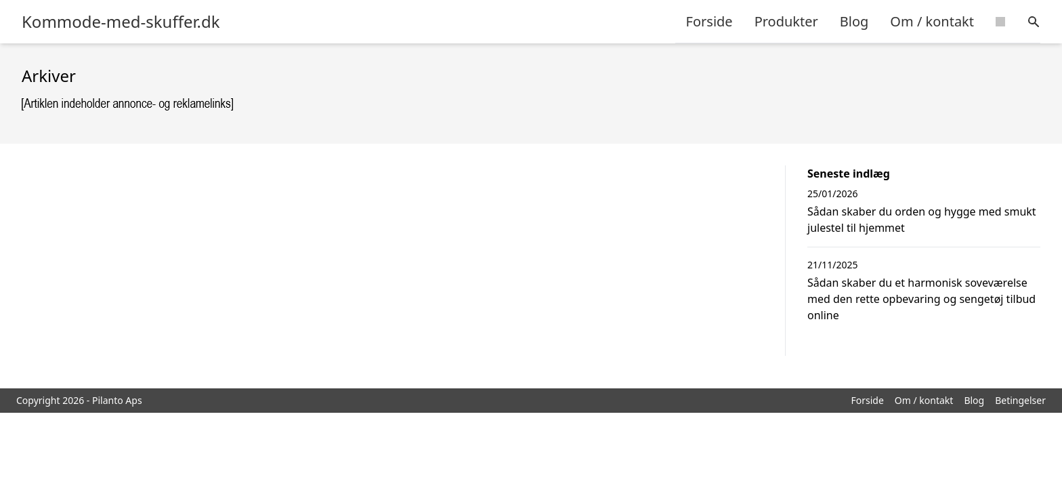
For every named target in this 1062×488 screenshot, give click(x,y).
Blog (854, 21)
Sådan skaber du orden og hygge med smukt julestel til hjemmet (921, 219)
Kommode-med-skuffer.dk (121, 22)
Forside (709, 21)
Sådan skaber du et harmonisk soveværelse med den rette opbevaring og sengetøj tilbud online (921, 299)
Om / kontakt (932, 21)
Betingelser (1020, 400)
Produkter (786, 21)
